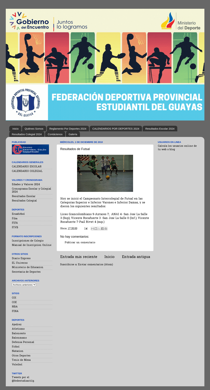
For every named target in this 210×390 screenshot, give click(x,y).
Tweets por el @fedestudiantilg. (23, 379)
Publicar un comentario (80, 242)
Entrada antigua (136, 257)
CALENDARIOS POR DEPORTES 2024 (115, 128)
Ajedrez (17, 325)
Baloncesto (19, 333)
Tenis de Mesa (21, 360)
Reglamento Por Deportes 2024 (67, 128)
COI (14, 298)
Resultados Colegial (24, 201)
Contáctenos (55, 134)
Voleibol (17, 365)
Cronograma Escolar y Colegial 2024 (31, 190)
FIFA (15, 223)
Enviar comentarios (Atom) (95, 265)
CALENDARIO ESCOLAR (26, 167)
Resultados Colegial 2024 (27, 134)
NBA (15, 307)
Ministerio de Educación (27, 267)
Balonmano (19, 338)
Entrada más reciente (78, 257)
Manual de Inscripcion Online (31, 245)
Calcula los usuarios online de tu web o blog (177, 147)
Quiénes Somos (34, 128)
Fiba (14, 219)
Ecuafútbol (18, 214)
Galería (73, 134)
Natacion (17, 351)
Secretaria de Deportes (26, 272)
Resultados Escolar (23, 196)
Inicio (15, 128)
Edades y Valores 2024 (26, 184)
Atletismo (18, 329)
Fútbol (16, 347)
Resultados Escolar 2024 (160, 128)
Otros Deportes (21, 356)
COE (14, 302)
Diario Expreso (21, 258)
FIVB (15, 227)
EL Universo (20, 263)
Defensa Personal (23, 342)
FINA (15, 311)
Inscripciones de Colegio (28, 241)
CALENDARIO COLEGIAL (27, 171)
